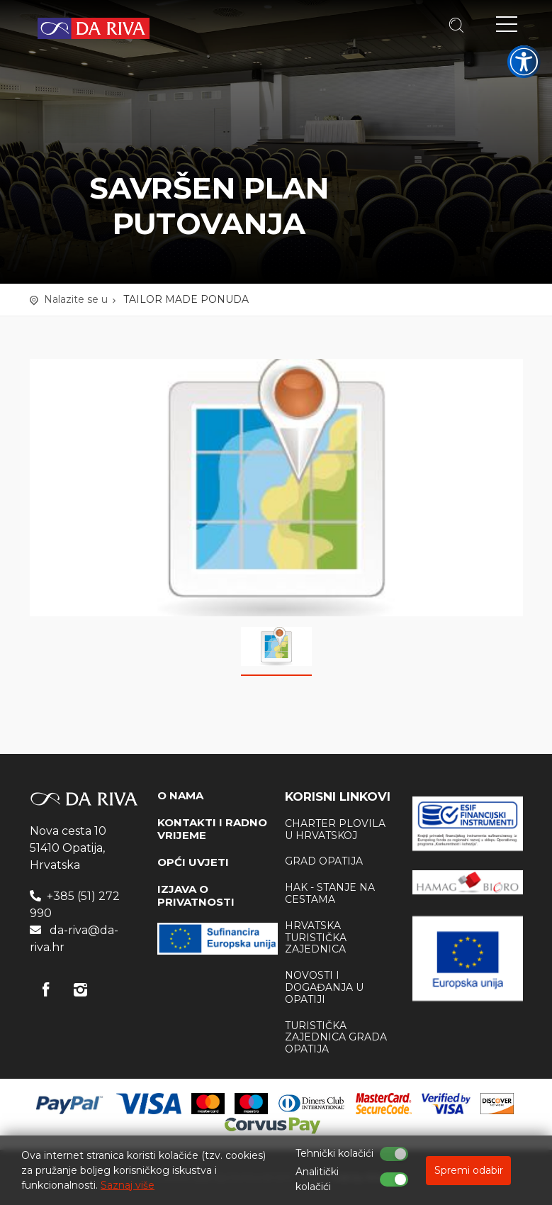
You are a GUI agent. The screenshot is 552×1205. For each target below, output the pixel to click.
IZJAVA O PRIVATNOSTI (196, 895)
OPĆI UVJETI (193, 862)
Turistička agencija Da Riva (93, 28)
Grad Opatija (324, 861)
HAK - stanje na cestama (330, 893)
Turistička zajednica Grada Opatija (336, 1037)
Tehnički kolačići (334, 1153)
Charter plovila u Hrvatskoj (335, 829)
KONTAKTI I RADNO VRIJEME (212, 829)
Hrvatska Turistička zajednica (316, 937)
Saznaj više (127, 1185)
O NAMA (180, 795)
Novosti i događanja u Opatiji (324, 987)
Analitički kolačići (317, 1179)
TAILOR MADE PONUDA (186, 299)
